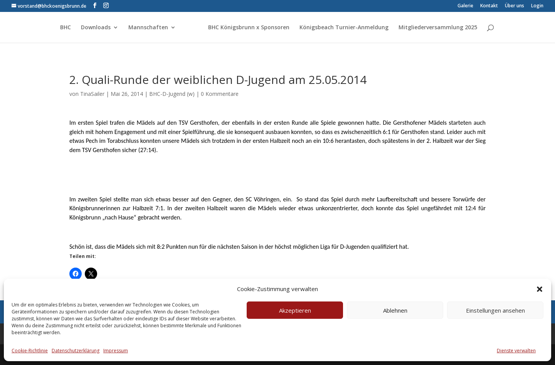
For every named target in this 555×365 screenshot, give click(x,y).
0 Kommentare (220, 93)
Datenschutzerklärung (75, 350)
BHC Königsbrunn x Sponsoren (248, 28)
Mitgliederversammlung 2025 (438, 28)
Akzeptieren (295, 310)
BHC (65, 28)
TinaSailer (92, 93)
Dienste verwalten (516, 350)
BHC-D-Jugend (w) (172, 93)
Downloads (96, 28)
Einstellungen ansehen (495, 310)
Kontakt (489, 6)
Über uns (514, 6)
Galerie (465, 6)
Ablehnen (395, 310)
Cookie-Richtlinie (30, 350)
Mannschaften (148, 28)
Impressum (115, 350)
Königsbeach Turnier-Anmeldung (343, 28)
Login (537, 6)
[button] (539, 289)
